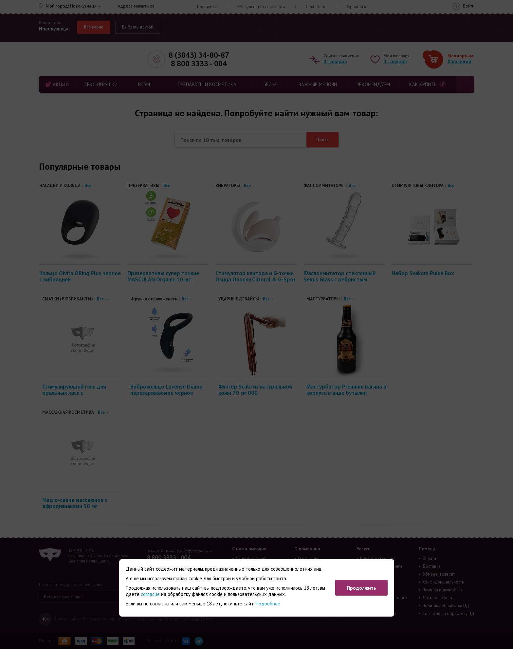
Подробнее (268, 604)
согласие (150, 594)
